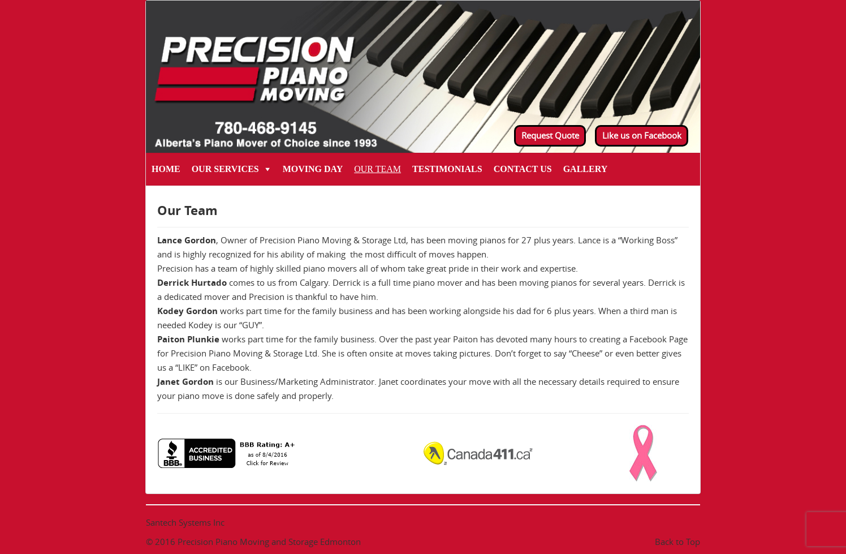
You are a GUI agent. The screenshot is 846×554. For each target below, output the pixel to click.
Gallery (585, 169)
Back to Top (677, 541)
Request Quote (550, 135)
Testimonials (447, 169)
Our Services (225, 169)
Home (166, 169)
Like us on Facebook (641, 135)
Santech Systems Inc (185, 522)
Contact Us (523, 169)
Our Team (377, 169)
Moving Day (313, 169)
